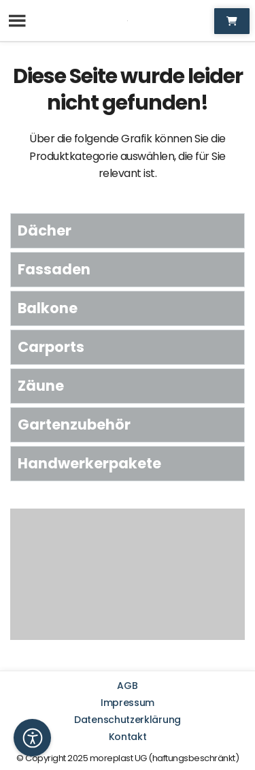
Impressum (127, 702)
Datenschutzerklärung (127, 719)
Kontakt (128, 736)
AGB (127, 685)
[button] (32, 737)
